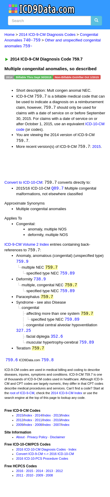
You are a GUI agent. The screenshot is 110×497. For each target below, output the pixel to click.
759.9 (22, 263)
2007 (56, 428)
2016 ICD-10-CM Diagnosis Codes (41, 453)
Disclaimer (57, 441)
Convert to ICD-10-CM (23, 183)
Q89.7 (57, 189)
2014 (38, 419)
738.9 (39, 281)
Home (9, 34)
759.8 (47, 364)
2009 (19, 428)
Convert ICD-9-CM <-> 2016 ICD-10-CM (45, 457)
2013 (56, 419)
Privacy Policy (37, 441)
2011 (38, 424)
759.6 (12, 364)
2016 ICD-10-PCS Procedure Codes (42, 462)
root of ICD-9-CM (22, 397)
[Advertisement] (47, 165)
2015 (96, 147)
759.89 (67, 275)
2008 (38, 428)
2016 (19, 474)
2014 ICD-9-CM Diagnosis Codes (47, 34)
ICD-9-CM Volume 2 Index (26, 245)
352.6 (56, 339)
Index (28, 419)
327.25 (23, 333)
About (20, 441)
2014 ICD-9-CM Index (66, 397)
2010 (56, 424)
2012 (19, 424)
